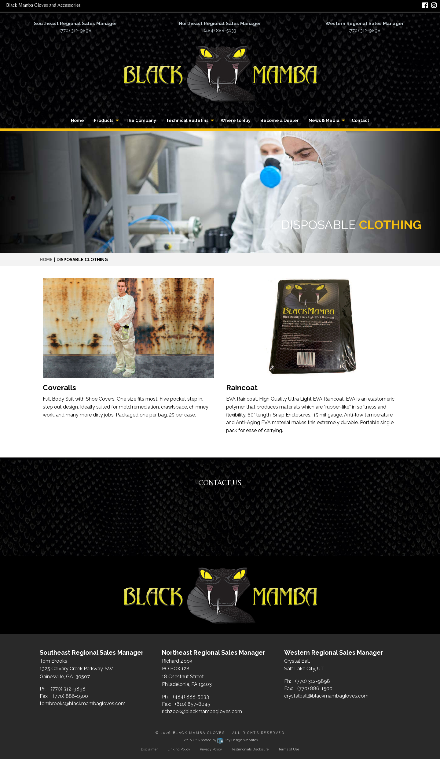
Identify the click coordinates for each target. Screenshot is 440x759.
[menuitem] (77, 120)
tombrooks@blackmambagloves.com (83, 703)
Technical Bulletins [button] (187, 120)
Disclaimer (149, 749)
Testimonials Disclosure (250, 749)
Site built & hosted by (220, 740)
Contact (360, 120)
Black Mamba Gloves (199, 733)
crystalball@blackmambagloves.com (326, 696)
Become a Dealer (279, 120)
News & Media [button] (324, 120)
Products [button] (103, 120)
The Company (141, 120)
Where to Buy (236, 120)
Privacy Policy (211, 749)
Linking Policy (178, 749)
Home (77, 120)
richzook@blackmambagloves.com (202, 711)
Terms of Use (288, 749)
